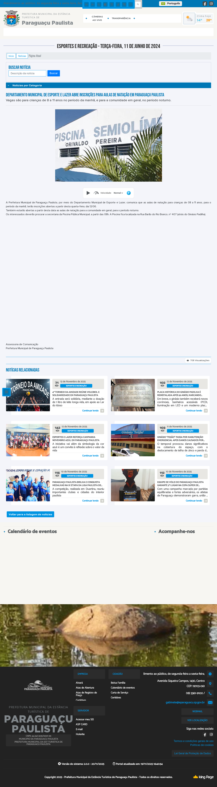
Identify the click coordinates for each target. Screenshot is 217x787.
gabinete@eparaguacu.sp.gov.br (185, 702)
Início (11, 56)
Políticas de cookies (202, 745)
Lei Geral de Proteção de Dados (192, 753)
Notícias (22, 56)
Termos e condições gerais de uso (194, 741)
